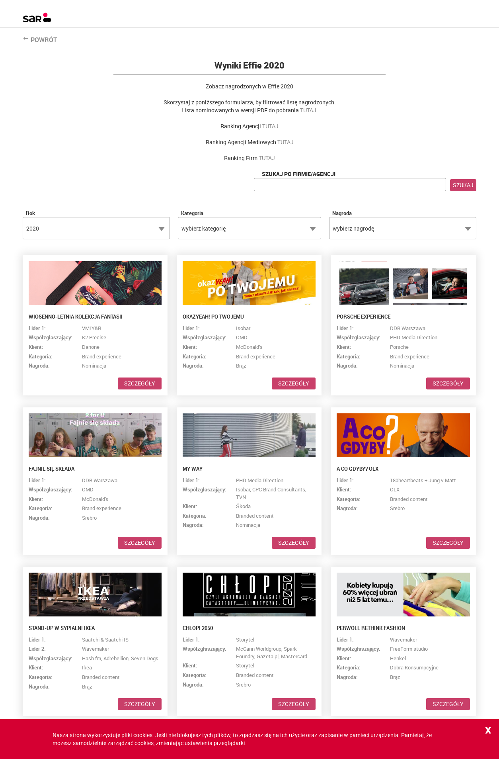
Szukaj (463, 185)
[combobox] (96, 228)
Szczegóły (139, 383)
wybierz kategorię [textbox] (203, 228)
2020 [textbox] (32, 228)
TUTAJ (308, 110)
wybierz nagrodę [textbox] (353, 228)
